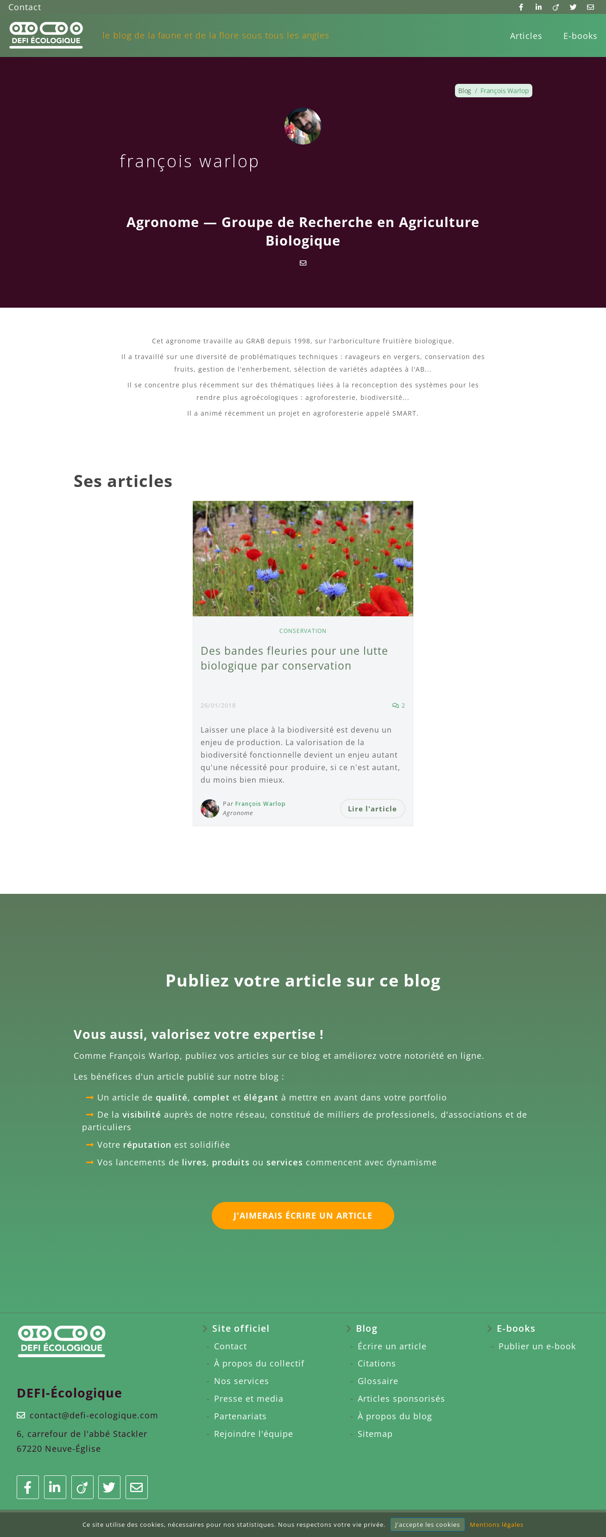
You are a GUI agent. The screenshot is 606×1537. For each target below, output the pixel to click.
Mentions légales (497, 1524)
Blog (367, 1329)
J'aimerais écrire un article (303, 1216)
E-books (580, 35)
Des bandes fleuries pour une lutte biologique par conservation (297, 658)
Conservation (303, 630)
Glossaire (378, 1381)
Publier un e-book (537, 1347)
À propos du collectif (259, 1364)
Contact (24, 7)
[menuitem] (526, 35)
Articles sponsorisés (401, 1399)
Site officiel (241, 1329)
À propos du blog (395, 1417)
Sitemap (375, 1434)
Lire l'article (372, 808)
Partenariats (240, 1417)
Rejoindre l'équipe (253, 1434)
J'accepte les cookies (427, 1524)
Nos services (241, 1381)
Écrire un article (392, 1347)
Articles (526, 35)
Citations (377, 1364)
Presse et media (249, 1399)
